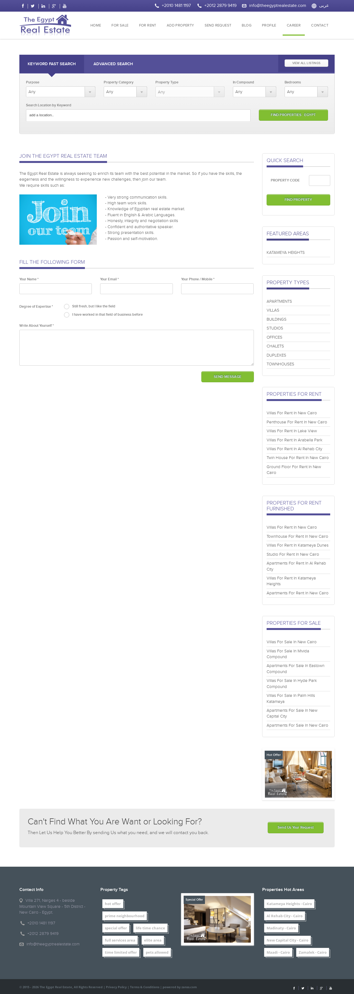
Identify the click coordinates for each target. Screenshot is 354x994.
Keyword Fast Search (52, 64)
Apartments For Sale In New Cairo (297, 725)
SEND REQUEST (218, 25)
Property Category (119, 82)
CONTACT (319, 25)
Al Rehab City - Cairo (285, 915)
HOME (95, 25)
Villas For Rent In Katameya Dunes (298, 545)
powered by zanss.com (180, 987)
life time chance (150, 928)
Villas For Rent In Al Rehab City (294, 449)
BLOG (246, 25)
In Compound (243, 82)
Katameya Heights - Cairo (289, 903)
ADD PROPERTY (180, 25)
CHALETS (275, 346)
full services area (120, 940)
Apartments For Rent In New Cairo (298, 593)
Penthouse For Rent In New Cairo (297, 422)
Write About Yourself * (36, 325)
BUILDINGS (277, 319)
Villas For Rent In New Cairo (292, 413)
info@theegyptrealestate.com (277, 5)
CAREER (294, 25)
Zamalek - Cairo (313, 952)
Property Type (166, 82)
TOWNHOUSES (280, 364)
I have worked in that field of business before (107, 314)
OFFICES (274, 337)
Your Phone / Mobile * (198, 279)
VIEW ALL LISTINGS (306, 63)
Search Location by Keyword (48, 105)
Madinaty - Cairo (281, 928)
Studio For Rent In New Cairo (293, 554)
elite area (153, 940)
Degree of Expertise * (36, 306)
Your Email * (109, 279)
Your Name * (29, 279)
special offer (116, 928)
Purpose (32, 82)
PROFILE (269, 25)
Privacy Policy (116, 987)
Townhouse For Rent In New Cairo (297, 536)
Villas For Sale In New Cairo (292, 642)
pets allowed (157, 952)
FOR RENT (147, 25)
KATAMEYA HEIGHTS (286, 252)
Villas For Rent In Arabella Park (294, 440)
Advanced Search (113, 64)
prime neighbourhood (124, 915)
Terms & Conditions (144, 987)
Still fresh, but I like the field (93, 306)
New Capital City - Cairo (287, 940)
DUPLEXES (276, 355)
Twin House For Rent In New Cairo (298, 457)
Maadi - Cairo (278, 952)
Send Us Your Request (296, 827)
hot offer (113, 903)
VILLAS (273, 310)
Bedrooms (293, 82)
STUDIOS (275, 328)
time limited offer (121, 952)
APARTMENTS (279, 301)
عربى (324, 5)
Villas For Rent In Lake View (292, 431)
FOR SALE (119, 25)
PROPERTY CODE (285, 180)
